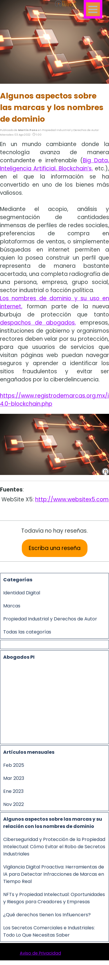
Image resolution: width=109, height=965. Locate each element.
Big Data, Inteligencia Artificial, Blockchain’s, (54, 164)
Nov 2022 (13, 804)
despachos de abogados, (38, 323)
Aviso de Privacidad (40, 953)
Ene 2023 (13, 791)
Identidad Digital (21, 592)
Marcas (11, 605)
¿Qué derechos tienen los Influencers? (47, 914)
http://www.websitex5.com (72, 499)
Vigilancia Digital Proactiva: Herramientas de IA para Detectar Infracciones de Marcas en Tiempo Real (53, 874)
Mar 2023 (13, 778)
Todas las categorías (27, 632)
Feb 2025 (13, 765)
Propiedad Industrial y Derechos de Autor (50, 619)
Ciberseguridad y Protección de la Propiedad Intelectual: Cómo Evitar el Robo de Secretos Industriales (54, 846)
